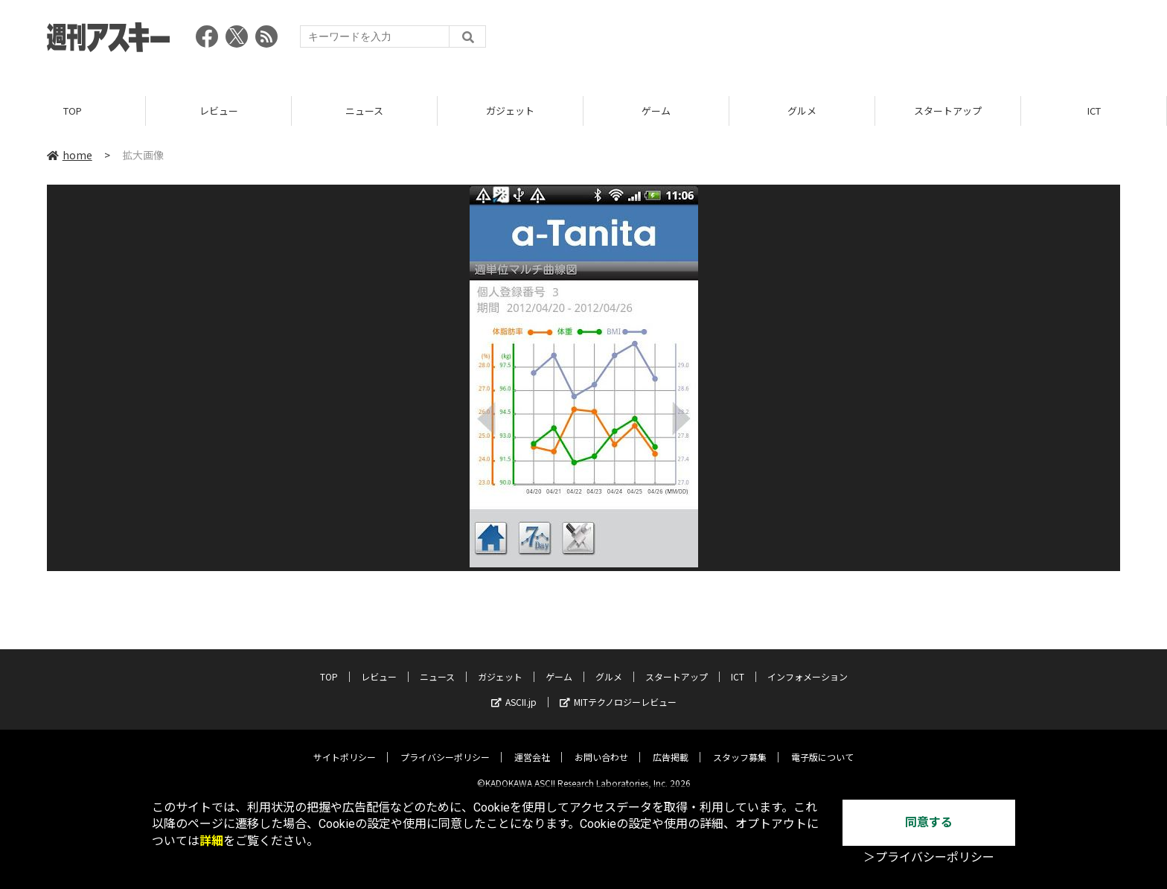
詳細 (211, 841)
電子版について (822, 745)
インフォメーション (807, 665)
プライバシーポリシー (445, 745)
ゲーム (656, 111)
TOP (72, 111)
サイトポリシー (344, 745)
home (69, 155)
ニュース (364, 111)
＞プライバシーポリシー (928, 857)
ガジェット (510, 111)
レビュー (218, 111)
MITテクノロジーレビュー (618, 690)
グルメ (801, 111)
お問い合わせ (601, 745)
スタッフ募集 (740, 745)
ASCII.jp (514, 690)
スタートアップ (948, 111)
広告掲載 (670, 745)
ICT (1094, 111)
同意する (929, 822)
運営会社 (532, 745)
